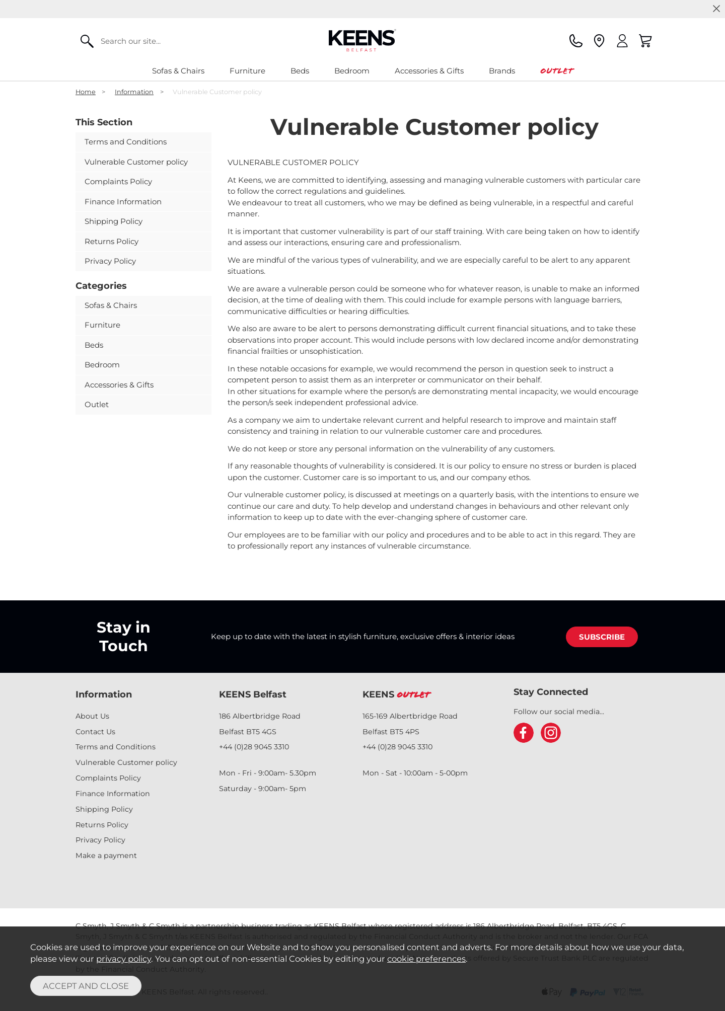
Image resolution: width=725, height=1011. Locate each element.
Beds (300, 70)
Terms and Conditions (126, 141)
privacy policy (123, 959)
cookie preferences (426, 959)
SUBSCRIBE (602, 637)
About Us (92, 716)
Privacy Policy (110, 261)
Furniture (247, 70)
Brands (502, 70)
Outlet (556, 70)
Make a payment (106, 855)
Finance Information (123, 201)
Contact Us (95, 731)
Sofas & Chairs (178, 70)
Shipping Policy (113, 221)
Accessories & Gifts (429, 70)
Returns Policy (111, 241)
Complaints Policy (118, 181)
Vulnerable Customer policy (136, 162)
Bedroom (352, 70)
